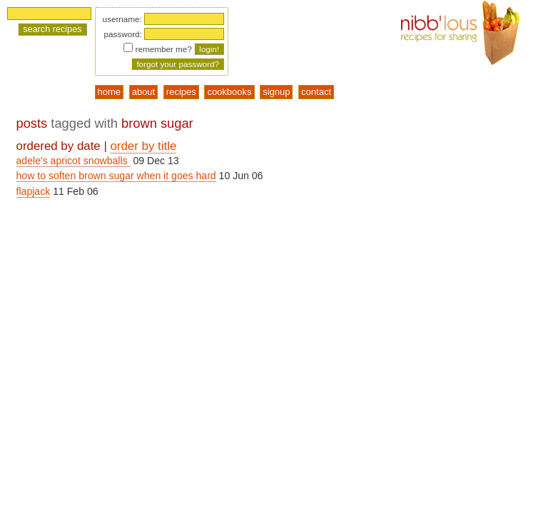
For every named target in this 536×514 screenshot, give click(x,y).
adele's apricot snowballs (73, 160)
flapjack (33, 191)
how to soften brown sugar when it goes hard (116, 175)
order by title (143, 146)
